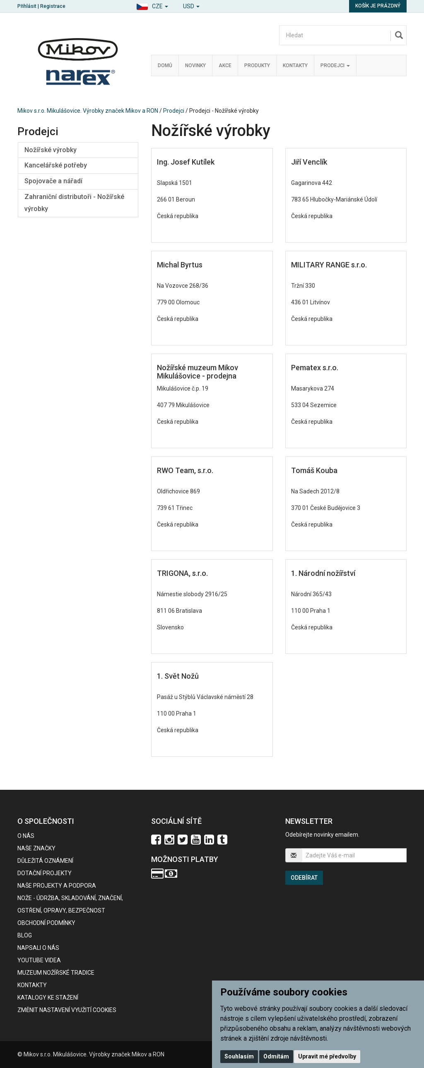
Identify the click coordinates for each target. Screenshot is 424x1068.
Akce (225, 65)
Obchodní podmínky (46, 923)
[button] (152, 5)
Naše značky (36, 848)
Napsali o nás (38, 947)
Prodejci (173, 110)
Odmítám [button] (276, 1056)
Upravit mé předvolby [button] (327, 1056)
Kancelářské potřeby (55, 165)
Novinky (195, 65)
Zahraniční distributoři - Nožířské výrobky (74, 203)
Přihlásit (26, 6)
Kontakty (295, 65)
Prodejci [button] (335, 65)
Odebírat (304, 877)
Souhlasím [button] (239, 1056)
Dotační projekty (44, 873)
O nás (25, 836)
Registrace (52, 6)
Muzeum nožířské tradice (55, 972)
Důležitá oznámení (45, 860)
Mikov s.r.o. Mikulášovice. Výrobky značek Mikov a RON (87, 110)
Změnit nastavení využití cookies (66, 1010)
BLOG (24, 935)
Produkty (257, 65)
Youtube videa (39, 960)
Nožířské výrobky (50, 150)
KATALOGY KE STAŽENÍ (47, 997)
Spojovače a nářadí (53, 181)
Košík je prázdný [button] (377, 6)
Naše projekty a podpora (56, 885)
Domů (165, 65)
